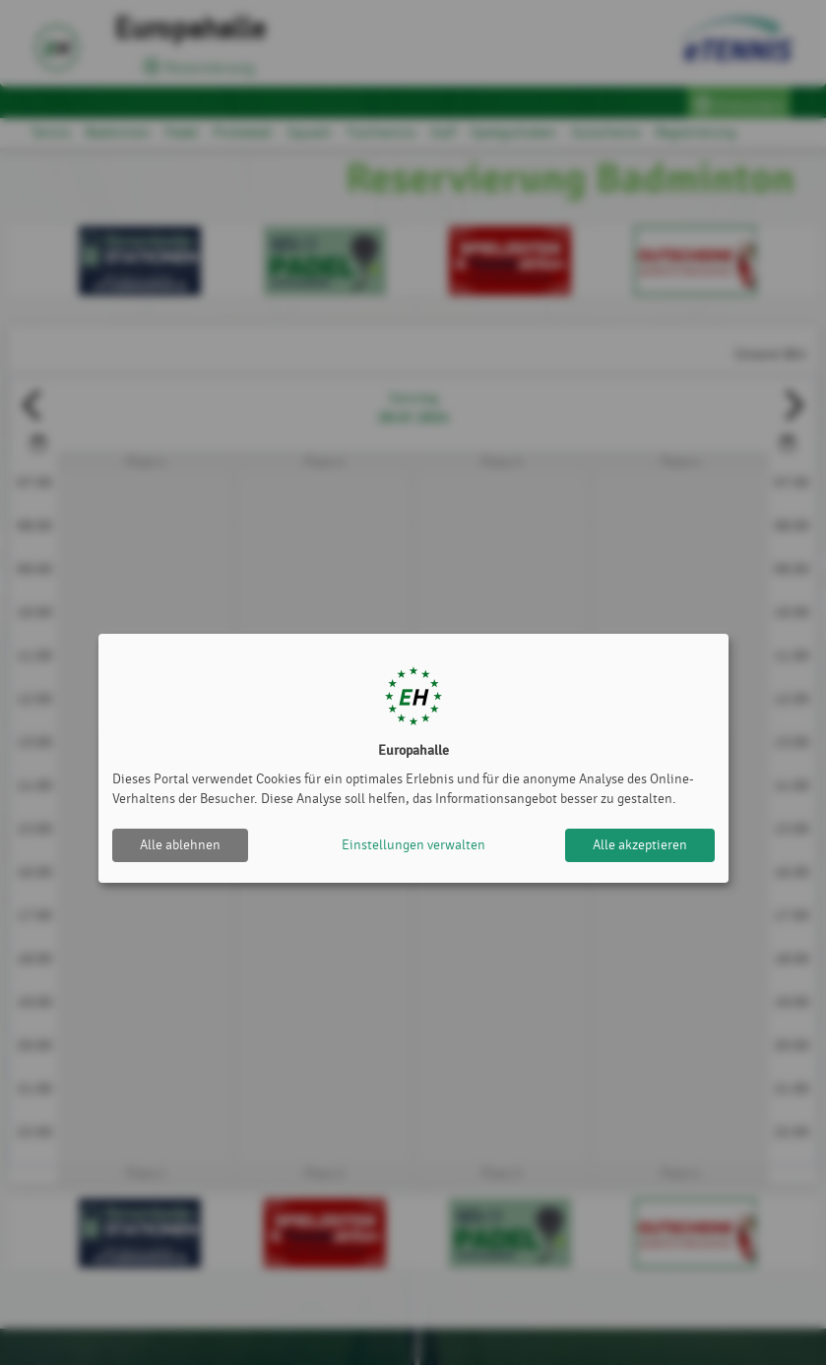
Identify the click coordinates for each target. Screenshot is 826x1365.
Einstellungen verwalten (413, 845)
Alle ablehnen (180, 845)
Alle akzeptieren (640, 845)
